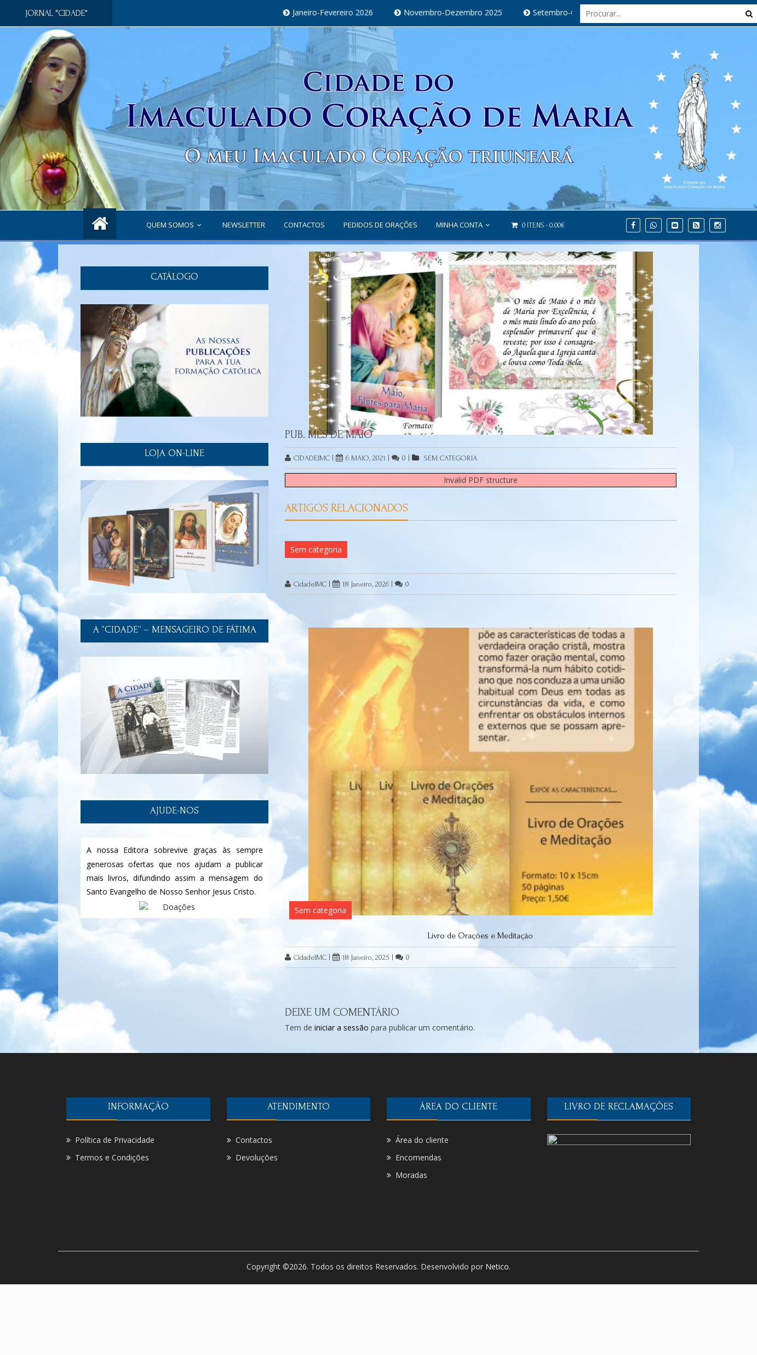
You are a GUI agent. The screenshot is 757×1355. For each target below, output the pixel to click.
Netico (497, 1266)
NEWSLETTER (243, 225)
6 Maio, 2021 (361, 458)
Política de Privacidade (114, 1140)
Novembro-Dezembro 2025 (461, 12)
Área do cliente (422, 1140)
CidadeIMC (307, 458)
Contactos (304, 225)
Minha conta (464, 225)
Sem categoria (450, 458)
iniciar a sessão (341, 1027)
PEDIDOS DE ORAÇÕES (380, 225)
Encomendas (418, 1157)
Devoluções (257, 1157)
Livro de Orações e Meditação (480, 936)
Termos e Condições (112, 1157)
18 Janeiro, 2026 (360, 584)
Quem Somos (175, 225)
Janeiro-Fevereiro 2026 (341, 12)
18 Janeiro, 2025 (360, 957)
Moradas (411, 1175)
